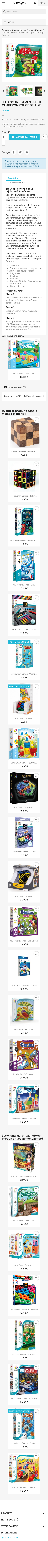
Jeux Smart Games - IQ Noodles (24, 1309)
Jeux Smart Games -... (24, 718)
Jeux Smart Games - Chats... (24, 1443)
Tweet (20, 152)
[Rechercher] (24, 11)
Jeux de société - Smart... (24, 1074)
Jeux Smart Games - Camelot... (24, 1118)
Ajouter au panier (24, 137)
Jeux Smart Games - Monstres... (24, 540)
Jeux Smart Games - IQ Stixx (24, 629)
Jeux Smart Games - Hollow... (24, 496)
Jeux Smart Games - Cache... (24, 674)
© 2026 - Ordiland (10, 1537)
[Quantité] (5, 137)
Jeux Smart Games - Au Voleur (24, 1399)
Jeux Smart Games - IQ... (24, 807)
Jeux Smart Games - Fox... (24, 1221)
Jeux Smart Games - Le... (24, 1030)
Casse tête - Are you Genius (24, 451)
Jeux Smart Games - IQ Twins (24, 985)
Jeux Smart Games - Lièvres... (24, 1354)
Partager (13, 152)
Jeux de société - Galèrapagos (24, 1176)
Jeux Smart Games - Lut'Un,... (24, 763)
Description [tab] (13, 178)
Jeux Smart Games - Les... (24, 373)
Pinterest (26, 152)
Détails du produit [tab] (16, 182)
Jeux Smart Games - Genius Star (24, 941)
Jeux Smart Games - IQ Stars (24, 852)
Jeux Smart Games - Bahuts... (24, 1487)
